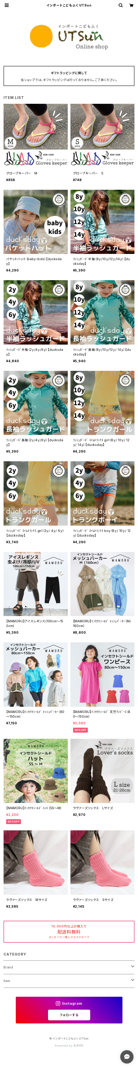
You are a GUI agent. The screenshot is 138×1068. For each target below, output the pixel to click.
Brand (8, 967)
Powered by (69, 1045)
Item (7, 981)
